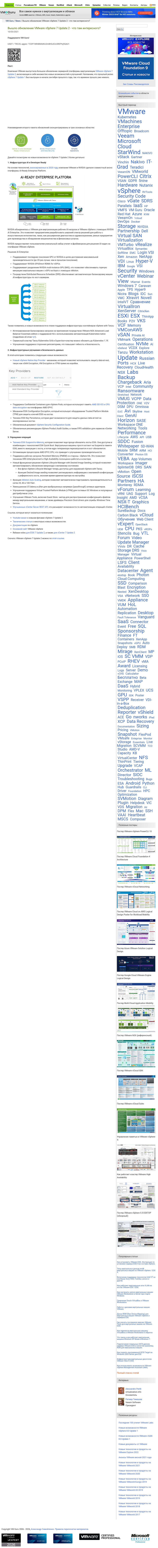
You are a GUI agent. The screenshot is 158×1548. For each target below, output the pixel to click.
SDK (131, 695)
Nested (122, 591)
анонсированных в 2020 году (44, 167)
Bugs (149, 779)
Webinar (145, 276)
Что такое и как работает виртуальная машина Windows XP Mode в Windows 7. (133, 1338)
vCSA (143, 497)
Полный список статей (128, 1373)
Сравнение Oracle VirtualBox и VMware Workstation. (133, 1301)
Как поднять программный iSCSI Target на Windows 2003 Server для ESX (134, 1353)
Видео (124, 5)
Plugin (123, 802)
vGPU (137, 643)
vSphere (129, 190)
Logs (121, 670)
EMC (133, 252)
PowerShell (142, 558)
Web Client (145, 519)
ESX (135, 316)
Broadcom (141, 131)
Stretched (123, 394)
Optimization (127, 795)
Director (124, 775)
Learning (143, 489)
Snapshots (125, 643)
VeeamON (124, 171)
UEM (120, 529)
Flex (131, 811)
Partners (127, 481)
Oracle (149, 210)
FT (135, 635)
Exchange (125, 682)
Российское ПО (30, 5)
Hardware (128, 185)
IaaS (137, 205)
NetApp (145, 256)
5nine (143, 180)
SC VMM (134, 656)
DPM (122, 811)
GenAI (131, 415)
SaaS (123, 621)
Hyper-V (144, 261)
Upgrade (125, 765)
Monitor (148, 738)
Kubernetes (127, 117)
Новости (9, 5)
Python (148, 783)
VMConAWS (130, 329)
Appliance (138, 600)
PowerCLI (128, 176)
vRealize (143, 244)
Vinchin (123, 162)
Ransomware (131, 390)
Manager (123, 554)
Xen (121, 256)
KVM (146, 214)
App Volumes (141, 459)
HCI (150, 450)
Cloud (124, 146)
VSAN (122, 181)
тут (33, 337)
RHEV (134, 661)
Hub (121, 787)
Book (131, 575)
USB (148, 437)
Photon (143, 575)
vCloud (146, 514)
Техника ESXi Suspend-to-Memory (28, 442)
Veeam (51, 5)
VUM (122, 604)
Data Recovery (140, 721)
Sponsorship (131, 631)
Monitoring (125, 690)
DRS (138, 467)
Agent (146, 570)
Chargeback (130, 382)
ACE (121, 717)
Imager (141, 463)
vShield (145, 712)
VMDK (122, 600)
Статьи (18, 5)
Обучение (126, 519)
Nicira (122, 294)
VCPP (136, 399)
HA (141, 481)
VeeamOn (125, 218)
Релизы (116, 5)
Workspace (125, 463)
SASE (141, 420)
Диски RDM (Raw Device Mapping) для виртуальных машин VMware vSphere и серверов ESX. (133, 1315)
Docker (135, 221)
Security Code (132, 196)
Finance (124, 635)
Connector (139, 622)
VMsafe (123, 738)
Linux (130, 261)
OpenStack (141, 524)
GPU (122, 695)
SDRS (146, 200)
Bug (136, 533)
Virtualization (130, 240)
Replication (127, 613)
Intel (128, 386)
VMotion (134, 730)
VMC (121, 298)
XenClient (140, 652)
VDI (121, 261)
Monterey (125, 485)
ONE (139, 403)
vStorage (124, 742)
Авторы (144, 5)
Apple (121, 289)
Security (127, 271)
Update (128, 357)
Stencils (124, 533)
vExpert (126, 523)
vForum (126, 489)
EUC (120, 411)
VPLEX (139, 690)
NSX (121, 372)
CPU (129, 528)
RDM (141, 647)
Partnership (129, 230)
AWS (134, 437)
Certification (126, 344)
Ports (123, 363)
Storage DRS (128, 550)
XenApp (141, 639)
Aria (147, 382)
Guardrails (133, 787)
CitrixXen (143, 311)
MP (151, 651)
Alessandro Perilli (133, 1389)
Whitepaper (128, 445)
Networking (127, 428)
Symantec (97, 5)
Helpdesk (137, 803)
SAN (147, 467)
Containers (126, 639)
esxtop (122, 575)
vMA (145, 661)
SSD (122, 583)
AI (151, 344)
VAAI (122, 815)
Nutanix (146, 185)
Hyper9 (140, 289)
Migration (134, 807)
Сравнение (140, 302)
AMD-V (134, 749)
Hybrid (135, 686)
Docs (141, 511)
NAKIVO (147, 153)
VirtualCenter (127, 758)
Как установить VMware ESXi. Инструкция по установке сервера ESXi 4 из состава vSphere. (136, 1263)
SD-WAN (147, 446)
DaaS (123, 686)
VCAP (138, 766)
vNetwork (132, 595)
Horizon (126, 420)
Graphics (140, 501)
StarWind (60, 5)
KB (135, 753)
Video (137, 537)
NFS (143, 757)
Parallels (125, 206)
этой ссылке (58, 538)
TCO (150, 746)
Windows (146, 271)
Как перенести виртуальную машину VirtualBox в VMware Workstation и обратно (134, 1332)
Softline (123, 253)
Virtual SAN (130, 235)
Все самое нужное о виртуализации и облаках (47, 11)
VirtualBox (125, 249)
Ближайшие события (129, 93)
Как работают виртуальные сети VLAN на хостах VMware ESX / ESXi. (134, 1286)
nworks (140, 716)
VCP (121, 386)
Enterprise (129, 126)
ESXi (123, 316)
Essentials (139, 742)
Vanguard (146, 617)
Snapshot (127, 734)
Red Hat (124, 214)
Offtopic (125, 130)
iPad (151, 717)
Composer (138, 819)
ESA (121, 783)
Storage (127, 226)
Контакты (134, 5)
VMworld (140, 171)
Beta (143, 678)
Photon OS (141, 454)
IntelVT (123, 302)
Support (141, 494)
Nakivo (138, 162)
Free (132, 626)
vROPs (148, 529)
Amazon (131, 257)
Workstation (141, 352)
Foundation (134, 791)
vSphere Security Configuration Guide (53, 425)
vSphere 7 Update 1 (16, 77)
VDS (121, 807)
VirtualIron (129, 306)
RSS (152, 5)
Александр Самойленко (42, 1529)
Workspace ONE (130, 424)
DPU (130, 407)
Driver (122, 791)
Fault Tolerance (127, 617)
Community (143, 386)
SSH (149, 811)
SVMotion (127, 798)
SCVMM (139, 746)
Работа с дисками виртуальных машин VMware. (133, 1308)
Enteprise (136, 738)
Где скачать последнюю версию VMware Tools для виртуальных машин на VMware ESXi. (134, 1324)
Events (146, 282)
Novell (146, 298)
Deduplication (131, 707)
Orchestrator (130, 770)
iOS (120, 657)
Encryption (136, 587)
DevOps (123, 221)
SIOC (138, 774)
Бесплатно (128, 677)
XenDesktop (138, 591)
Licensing (139, 666)
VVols (121, 546)
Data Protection (134, 401)
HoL (132, 604)
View (123, 281)
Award (124, 665)
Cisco (121, 201)
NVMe (142, 343)
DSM (121, 407)
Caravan (145, 286)
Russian (146, 358)
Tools (142, 428)
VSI (140, 266)
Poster (139, 695)
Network (136, 394)
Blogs (133, 293)
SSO (145, 595)
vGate (133, 200)
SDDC (124, 441)
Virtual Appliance (129, 556)
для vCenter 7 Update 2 (64, 532)
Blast (121, 587)
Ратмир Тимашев (133, 1399)
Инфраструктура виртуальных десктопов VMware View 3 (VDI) (134, 1360)
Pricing (123, 730)
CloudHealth (144, 367)
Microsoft (78, 5)
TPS (130, 289)
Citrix (87, 5)
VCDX (133, 348)
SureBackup (127, 511)
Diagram (145, 798)
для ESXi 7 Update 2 (35, 532)
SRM (133, 450)
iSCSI (137, 476)
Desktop (146, 612)
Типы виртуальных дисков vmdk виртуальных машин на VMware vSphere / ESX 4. (136, 1270)
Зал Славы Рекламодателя (136, 84)
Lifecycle (123, 437)
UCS (149, 690)
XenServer (127, 310)
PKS (139, 529)
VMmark (124, 340)
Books (122, 321)
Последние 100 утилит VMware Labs (136, 1422)
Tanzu (123, 352)
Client (134, 562)
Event (122, 627)
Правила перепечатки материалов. (72, 1529)
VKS (141, 320)
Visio (144, 550)
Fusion (137, 441)
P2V (132, 321)
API (142, 437)
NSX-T (124, 502)
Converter (125, 454)
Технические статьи (22, 521)
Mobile (123, 450)
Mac (139, 811)
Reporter (127, 712)
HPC (146, 791)
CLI (145, 787)
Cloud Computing (131, 579)
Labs (132, 372)
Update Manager (133, 542)
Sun (150, 294)
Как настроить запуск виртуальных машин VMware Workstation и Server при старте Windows (135, 1294)
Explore (144, 348)
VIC (149, 803)
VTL (145, 533)
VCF (122, 325)
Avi (127, 411)
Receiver (137, 700)
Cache (138, 546)
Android (133, 783)
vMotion (124, 472)
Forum (124, 537)
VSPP (123, 699)
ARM (142, 450)
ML (148, 770)
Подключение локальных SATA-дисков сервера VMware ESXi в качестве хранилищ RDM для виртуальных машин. (135, 1346)
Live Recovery (131, 365)
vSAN (124, 335)
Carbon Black (128, 515)
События (107, 5)
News (18, 21)
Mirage (125, 651)
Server (131, 670)
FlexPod (145, 735)
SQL (142, 626)
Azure (137, 214)
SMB (132, 647)
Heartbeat (136, 815)
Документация (20, 525)
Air (145, 807)
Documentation (126, 726)
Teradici (137, 167)
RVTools (147, 192)
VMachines (130, 121)
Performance (132, 432)
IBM (121, 265)
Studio (122, 749)
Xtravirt (132, 298)
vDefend (122, 348)
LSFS (122, 562)
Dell (144, 231)
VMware (42, 5)
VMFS (122, 210)
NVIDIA (143, 227)
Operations (142, 339)
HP (146, 206)
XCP (121, 721)
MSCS (123, 819)
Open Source (129, 474)
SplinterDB (126, 467)
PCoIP (122, 661)
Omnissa (142, 407)
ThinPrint (124, 762)
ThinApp (148, 316)
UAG (129, 494)
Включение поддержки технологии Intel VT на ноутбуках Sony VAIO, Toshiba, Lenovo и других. (136, 1279)
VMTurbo (125, 244)
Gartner (136, 157)
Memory (134, 325)
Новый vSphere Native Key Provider (29, 360)
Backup (126, 377)
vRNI (121, 494)
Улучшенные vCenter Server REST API (30, 507)
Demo (143, 670)
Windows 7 (127, 285)
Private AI (138, 335)
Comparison (137, 583)
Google (131, 266)
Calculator (132, 673)
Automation (127, 609)
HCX (133, 363)
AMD (133, 498)
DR (129, 546)
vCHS (121, 673)
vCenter (126, 276)
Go (128, 716)
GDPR (132, 181)
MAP (138, 681)
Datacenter (128, 570)
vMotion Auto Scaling (31, 480)
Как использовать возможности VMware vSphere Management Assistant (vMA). (134, 1367)
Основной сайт (20, 529)
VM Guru (10, 21)
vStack (69, 5)
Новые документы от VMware (133, 1444)
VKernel (135, 282)
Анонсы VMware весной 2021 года (135, 1457)
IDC (143, 294)
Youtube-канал (20, 518)
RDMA (138, 485)
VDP (149, 656)
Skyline (137, 411)
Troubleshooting (131, 779)
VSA (120, 596)
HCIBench (128, 506)
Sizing (143, 726)
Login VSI (146, 252)
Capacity (124, 753)
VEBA (123, 458)
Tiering (138, 762)
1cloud (138, 218)
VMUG (124, 398)
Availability (126, 566)
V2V (146, 403)
